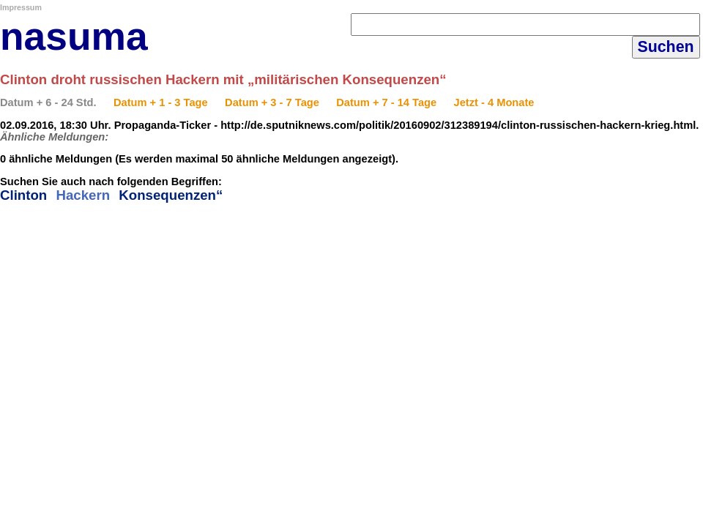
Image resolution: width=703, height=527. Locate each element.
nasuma (74, 36)
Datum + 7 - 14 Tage (386, 102)
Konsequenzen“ (171, 195)
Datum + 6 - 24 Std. (48, 102)
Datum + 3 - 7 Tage (272, 102)
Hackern (83, 195)
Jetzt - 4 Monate (494, 102)
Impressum (21, 7)
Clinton (23, 195)
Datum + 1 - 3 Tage (161, 102)
